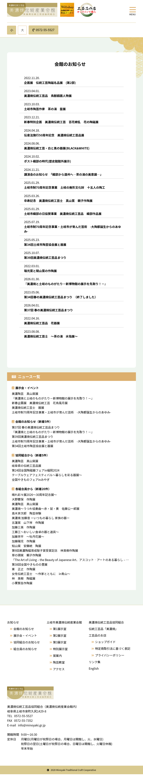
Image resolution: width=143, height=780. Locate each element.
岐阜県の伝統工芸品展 (28, 471)
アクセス (58, 674)
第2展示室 (59, 641)
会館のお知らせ (23, 634)
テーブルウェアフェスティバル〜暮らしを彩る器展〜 (47, 480)
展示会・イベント (27, 393)
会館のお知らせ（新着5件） (34, 427)
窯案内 (57, 661)
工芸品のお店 (97, 641)
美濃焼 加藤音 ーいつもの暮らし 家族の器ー (41, 523)
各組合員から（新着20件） (33, 494)
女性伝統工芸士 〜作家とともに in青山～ (41, 579)
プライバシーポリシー (109, 660)
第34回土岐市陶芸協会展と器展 (33, 451)
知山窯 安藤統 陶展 (28, 551)
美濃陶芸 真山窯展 (25, 399)
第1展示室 (59, 634)
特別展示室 (60, 654)
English (93, 674)
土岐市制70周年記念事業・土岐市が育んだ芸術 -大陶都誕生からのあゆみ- (62, 417)
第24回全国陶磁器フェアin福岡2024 (36, 476)
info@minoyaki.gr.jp (32, 731)
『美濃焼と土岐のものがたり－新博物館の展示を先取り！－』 (53, 404)
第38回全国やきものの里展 (30, 570)
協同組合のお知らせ (26, 647)
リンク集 (94, 667)
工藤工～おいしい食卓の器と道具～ (35, 537)
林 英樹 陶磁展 (25, 584)
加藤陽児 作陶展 (25, 546)
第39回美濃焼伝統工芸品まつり (33, 442)
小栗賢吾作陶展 (24, 588)
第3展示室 (59, 647)
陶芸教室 (59, 668)
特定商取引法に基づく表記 (112, 654)
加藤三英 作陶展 (24, 532)
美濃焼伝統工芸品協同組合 (106, 628)
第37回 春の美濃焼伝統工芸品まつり (36, 433)
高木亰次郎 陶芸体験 (27, 519)
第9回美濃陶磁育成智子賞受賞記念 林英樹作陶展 (48, 556)
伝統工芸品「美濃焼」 (103, 634)
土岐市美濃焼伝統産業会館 (64, 628)
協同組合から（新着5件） (32, 460)
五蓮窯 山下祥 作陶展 (29, 528)
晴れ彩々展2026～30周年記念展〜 (34, 500)
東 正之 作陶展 (25, 574)
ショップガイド (105, 647)
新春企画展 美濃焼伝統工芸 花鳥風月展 (41, 408)
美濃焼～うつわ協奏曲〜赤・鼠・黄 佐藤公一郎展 (47, 514)
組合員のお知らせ (25, 654)
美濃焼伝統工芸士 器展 (29, 413)
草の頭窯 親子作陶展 (27, 560)
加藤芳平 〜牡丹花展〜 (29, 542)
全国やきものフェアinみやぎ (32, 485)
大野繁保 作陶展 (24, 505)
